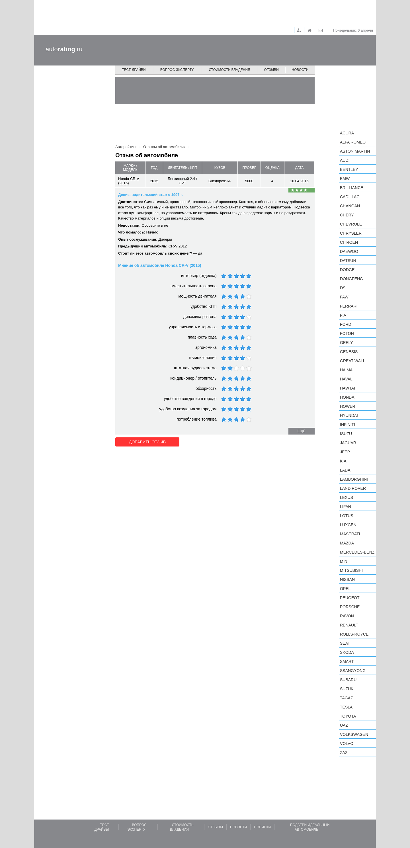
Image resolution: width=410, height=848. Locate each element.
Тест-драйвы (134, 70)
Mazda (347, 543)
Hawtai (347, 388)
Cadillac (349, 196)
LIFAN (345, 506)
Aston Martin (355, 151)
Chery (347, 215)
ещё (301, 431)
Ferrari (348, 306)
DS (342, 288)
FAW (344, 297)
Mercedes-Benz (357, 552)
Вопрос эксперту (177, 70)
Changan (350, 206)
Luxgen (348, 525)
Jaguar (348, 443)
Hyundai (349, 415)
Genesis (349, 351)
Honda (347, 397)
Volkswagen (354, 734)
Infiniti (347, 424)
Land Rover (353, 488)
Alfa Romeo (353, 142)
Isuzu (346, 433)
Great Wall (352, 361)
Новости (300, 70)
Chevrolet (352, 224)
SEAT (345, 643)
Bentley (349, 169)
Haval (346, 379)
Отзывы (271, 70)
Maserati (350, 534)
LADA (345, 470)
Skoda (347, 652)
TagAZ (346, 698)
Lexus (346, 497)
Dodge (347, 269)
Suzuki (347, 689)
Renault (349, 625)
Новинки (262, 827)
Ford (345, 324)
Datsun (348, 260)
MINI (344, 561)
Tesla (346, 707)
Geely (346, 342)
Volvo (346, 743)
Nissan (347, 579)
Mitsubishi (351, 570)
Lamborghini (354, 479)
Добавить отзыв (147, 442)
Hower (347, 406)
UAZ (344, 725)
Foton (347, 333)
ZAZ (343, 752)
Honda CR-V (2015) (128, 181)
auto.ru (64, 49)
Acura (347, 133)
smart (347, 661)
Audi (344, 160)
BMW (345, 178)
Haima (346, 370)
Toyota (348, 716)
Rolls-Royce (354, 634)
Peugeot (349, 597)
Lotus (346, 515)
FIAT (344, 315)
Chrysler (351, 233)
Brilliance (351, 187)
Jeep (345, 452)
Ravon (347, 616)
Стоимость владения (229, 70)
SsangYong (353, 670)
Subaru (348, 679)
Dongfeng (351, 278)
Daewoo (349, 251)
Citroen (349, 242)
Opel (345, 588)
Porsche (350, 607)
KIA (343, 461)
